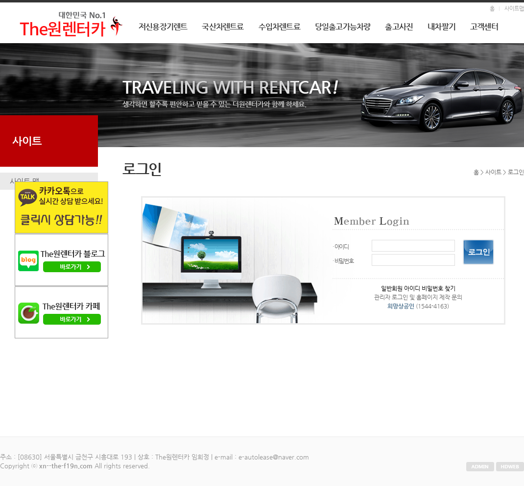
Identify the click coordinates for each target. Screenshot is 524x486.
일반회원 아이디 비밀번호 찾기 (418, 288)
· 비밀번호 (343, 260)
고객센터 (484, 26)
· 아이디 (341, 246)
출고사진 (399, 26)
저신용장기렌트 (163, 26)
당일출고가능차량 (343, 26)
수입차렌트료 (279, 26)
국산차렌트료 (222, 26)
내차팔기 (441, 26)
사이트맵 (514, 8)
